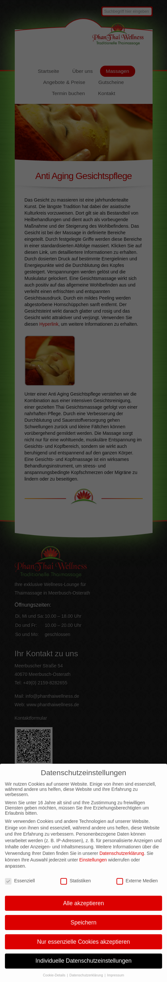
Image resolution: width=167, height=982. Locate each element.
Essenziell (20, 887)
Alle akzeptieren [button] (83, 909)
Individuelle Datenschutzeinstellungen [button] (83, 967)
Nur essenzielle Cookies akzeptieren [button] (83, 947)
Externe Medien (137, 887)
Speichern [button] (83, 928)
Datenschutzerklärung (121, 859)
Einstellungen (93, 865)
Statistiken (75, 887)
